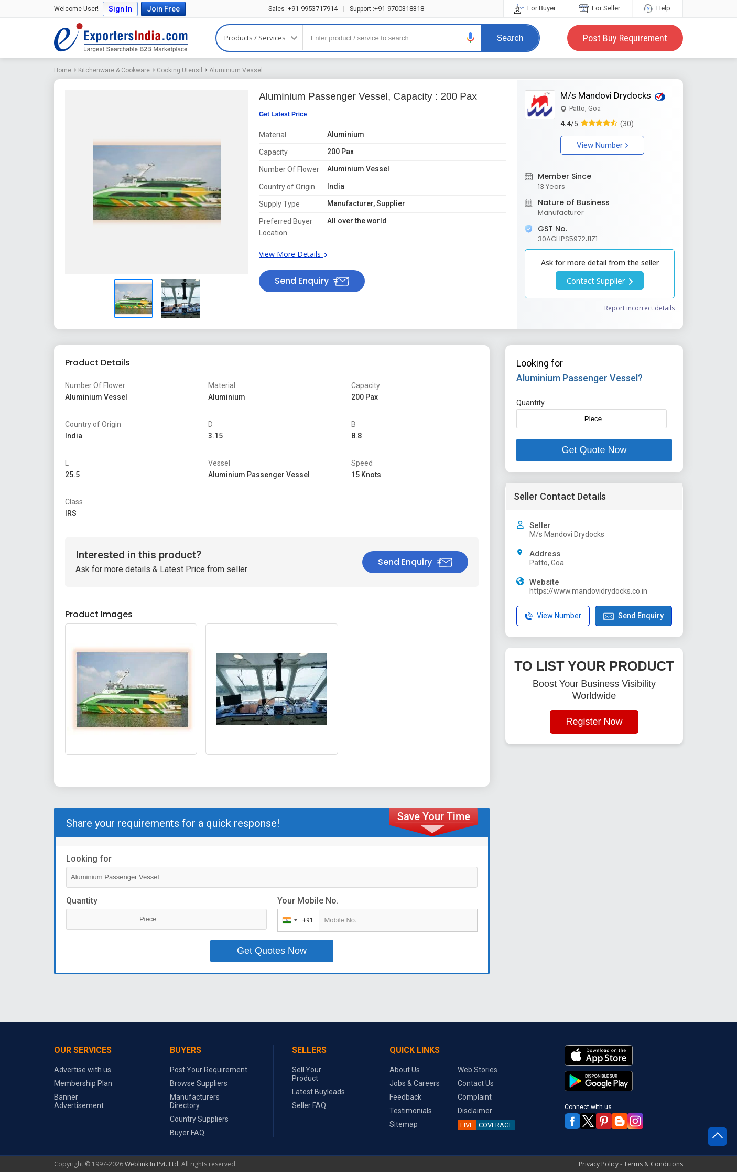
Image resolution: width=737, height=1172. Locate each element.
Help (657, 8)
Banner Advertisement (79, 1101)
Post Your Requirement (208, 1070)
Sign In (120, 9)
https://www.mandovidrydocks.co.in (588, 591)
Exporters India (121, 37)
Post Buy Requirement (625, 38)
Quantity (81, 901)
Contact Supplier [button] (600, 280)
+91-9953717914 (303, 9)
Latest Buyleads (318, 1092)
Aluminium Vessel (236, 70)
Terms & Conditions (653, 1163)
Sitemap (403, 1124)
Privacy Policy (599, 1163)
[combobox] (295, 920)
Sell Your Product (306, 1074)
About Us (404, 1070)
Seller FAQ (309, 1105)
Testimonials (410, 1110)
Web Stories (477, 1070)
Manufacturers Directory (195, 1101)
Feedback (405, 1097)
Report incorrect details (639, 308)
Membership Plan (83, 1083)
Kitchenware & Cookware (114, 70)
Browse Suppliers (198, 1083)
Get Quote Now (593, 450)
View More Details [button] (293, 254)
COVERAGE (485, 1125)
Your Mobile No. (308, 901)
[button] (470, 37)
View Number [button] (602, 145)
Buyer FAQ (187, 1132)
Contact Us (476, 1083)
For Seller (600, 8)
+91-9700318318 (387, 9)
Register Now (594, 721)
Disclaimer (475, 1110)
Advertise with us (82, 1070)
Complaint (475, 1097)
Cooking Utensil (179, 70)
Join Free (163, 9)
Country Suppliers (199, 1119)
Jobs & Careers (414, 1083)
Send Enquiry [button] (312, 281)
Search (510, 38)
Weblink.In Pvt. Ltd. (152, 1163)
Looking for (89, 859)
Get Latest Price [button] (283, 114)
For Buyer (535, 8)
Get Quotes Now (272, 950)
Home (62, 70)
